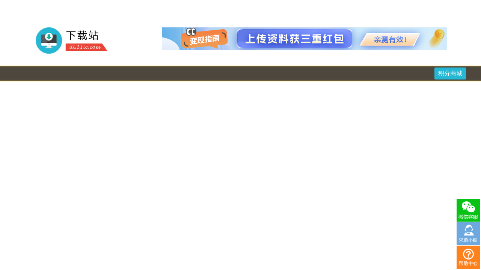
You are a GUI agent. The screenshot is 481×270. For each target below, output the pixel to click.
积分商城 (450, 73)
